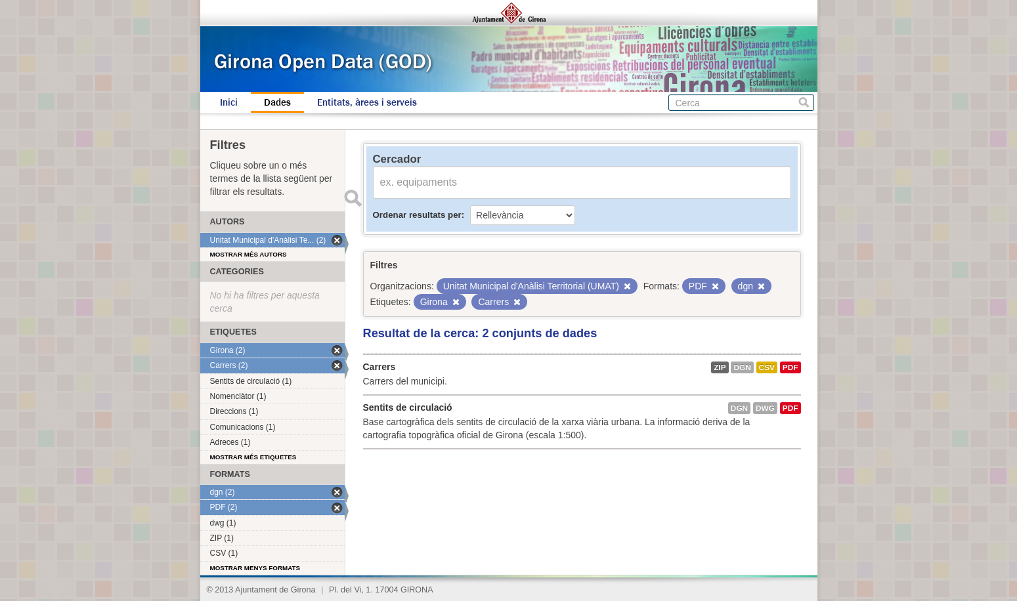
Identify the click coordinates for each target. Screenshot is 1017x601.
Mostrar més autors (248, 254)
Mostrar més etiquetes (253, 457)
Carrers (379, 367)
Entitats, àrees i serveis (367, 102)
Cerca (804, 102)
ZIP (719, 367)
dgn (741, 367)
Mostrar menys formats (255, 567)
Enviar (353, 198)
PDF (790, 367)
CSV (767, 367)
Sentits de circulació (407, 407)
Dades (277, 102)
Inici (229, 102)
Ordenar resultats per (417, 215)
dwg (765, 408)
